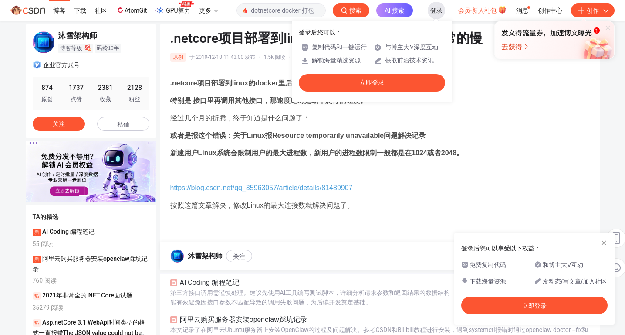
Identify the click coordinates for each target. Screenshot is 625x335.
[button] (84, 195)
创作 (593, 10)
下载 (80, 10)
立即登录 (372, 82)
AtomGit (131, 10)
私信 (123, 124)
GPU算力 (174, 8)
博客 (59, 10)
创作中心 (550, 10)
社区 (101, 10)
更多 (208, 10)
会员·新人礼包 (482, 9)
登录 (436, 10)
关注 (239, 256)
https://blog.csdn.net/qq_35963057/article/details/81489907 (261, 187)
